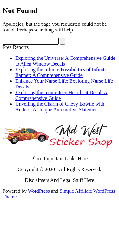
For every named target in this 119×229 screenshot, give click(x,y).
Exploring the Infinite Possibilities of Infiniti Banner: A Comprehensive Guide (60, 72)
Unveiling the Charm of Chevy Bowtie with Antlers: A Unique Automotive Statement (59, 106)
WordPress (39, 191)
